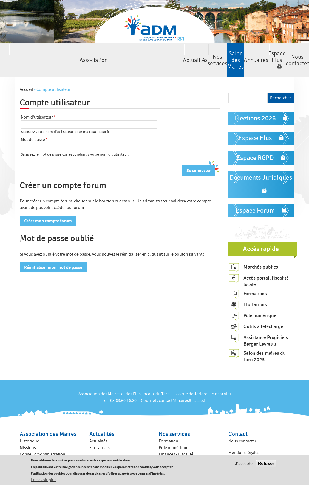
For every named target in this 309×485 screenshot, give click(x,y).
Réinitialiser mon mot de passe (53, 253)
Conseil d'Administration (42, 439)
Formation (168, 426)
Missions (28, 433)
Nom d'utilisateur (38, 102)
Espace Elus (238, 53)
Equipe (26, 453)
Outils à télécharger (264, 312)
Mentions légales (243, 438)
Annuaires (198, 53)
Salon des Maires (154, 53)
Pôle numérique (259, 301)
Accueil (26, 75)
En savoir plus (43, 480)
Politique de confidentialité (253, 444)
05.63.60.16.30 (123, 385)
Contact (238, 419)
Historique (29, 426)
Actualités (66, 53)
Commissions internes (40, 446)
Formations (255, 279)
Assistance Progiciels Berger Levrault (265, 326)
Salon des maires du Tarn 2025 (264, 341)
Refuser (266, 463)
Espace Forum (255, 196)
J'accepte (244, 464)
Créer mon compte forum (48, 206)
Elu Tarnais (255, 290)
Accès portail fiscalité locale (266, 266)
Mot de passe (34, 125)
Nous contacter (287, 53)
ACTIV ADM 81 (171, 453)
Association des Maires (48, 419)
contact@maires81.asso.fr (183, 385)
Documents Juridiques (260, 163)
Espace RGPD (255, 143)
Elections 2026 (255, 104)
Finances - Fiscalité (176, 439)
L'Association (22, 53)
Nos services (110, 53)
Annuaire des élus (105, 451)
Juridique (168, 446)
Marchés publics (260, 252)
